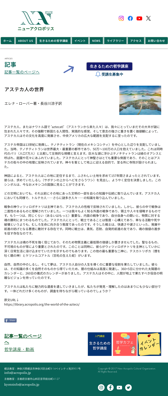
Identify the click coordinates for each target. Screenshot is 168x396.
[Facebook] (130, 18)
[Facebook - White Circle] (110, 387)
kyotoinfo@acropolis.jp (21, 384)
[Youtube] (139, 18)
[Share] (10, 320)
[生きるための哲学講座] (109, 66)
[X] (148, 18)
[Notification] (98, 74)
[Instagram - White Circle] (101, 387)
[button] (26, 40)
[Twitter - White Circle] (128, 387)
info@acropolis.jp (17, 373)
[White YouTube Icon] (119, 387)
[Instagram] (121, 18)
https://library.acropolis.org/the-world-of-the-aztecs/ (42, 304)
